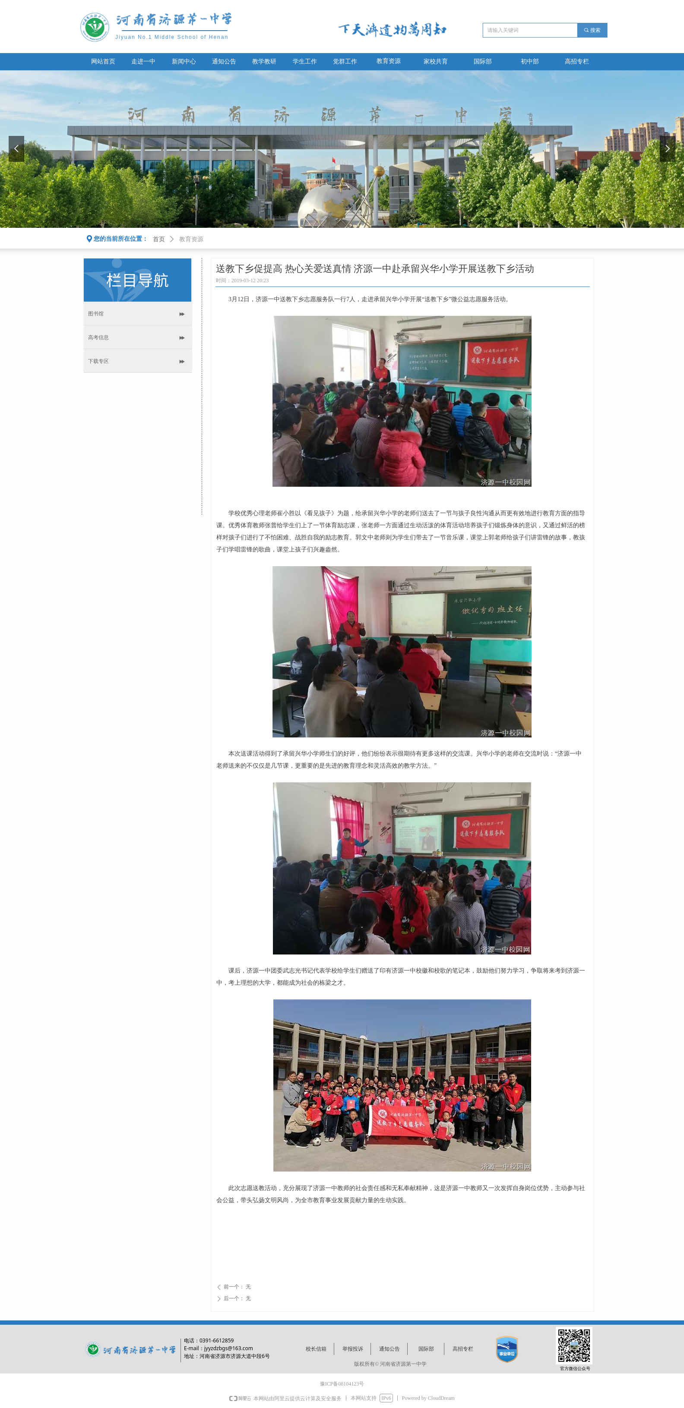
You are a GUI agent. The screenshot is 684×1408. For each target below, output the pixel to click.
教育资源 (389, 61)
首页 (159, 239)
